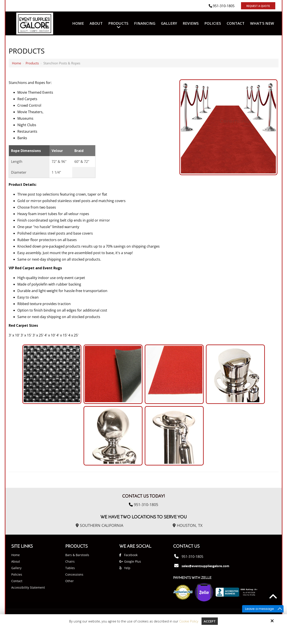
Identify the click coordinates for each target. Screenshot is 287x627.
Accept (210, 621)
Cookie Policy (188, 621)
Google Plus (132, 561)
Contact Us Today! (143, 496)
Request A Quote (258, 6)
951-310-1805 (224, 5)
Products (32, 63)
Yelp (127, 568)
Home (16, 63)
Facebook (131, 555)
